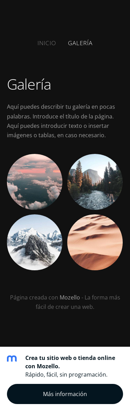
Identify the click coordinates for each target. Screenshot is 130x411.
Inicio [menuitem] (46, 43)
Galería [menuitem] (80, 43)
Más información (65, 394)
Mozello (70, 297)
